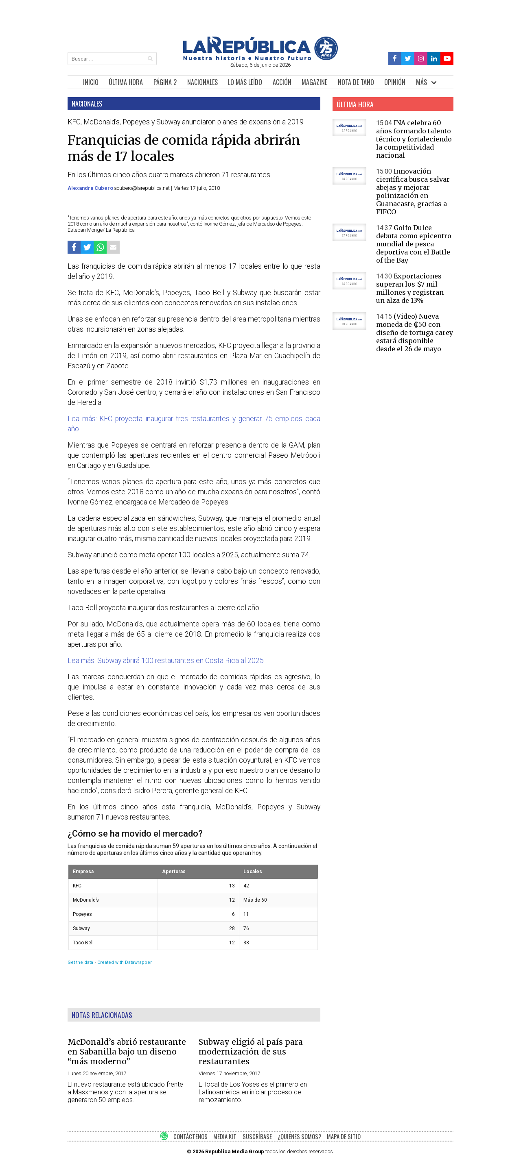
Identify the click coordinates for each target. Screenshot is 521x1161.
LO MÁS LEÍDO (245, 82)
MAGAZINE (314, 82)
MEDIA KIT (224, 1136)
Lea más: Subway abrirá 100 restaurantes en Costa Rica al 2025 (166, 661)
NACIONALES (202, 82)
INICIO (91, 82)
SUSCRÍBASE (257, 1136)
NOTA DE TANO (356, 82)
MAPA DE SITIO (344, 1136)
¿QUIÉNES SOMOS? (299, 1136)
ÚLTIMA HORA (126, 82)
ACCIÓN (282, 82)
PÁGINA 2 (165, 82)
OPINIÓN (394, 82)
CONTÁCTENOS (190, 1136)
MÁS (421, 82)
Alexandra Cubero (91, 188)
